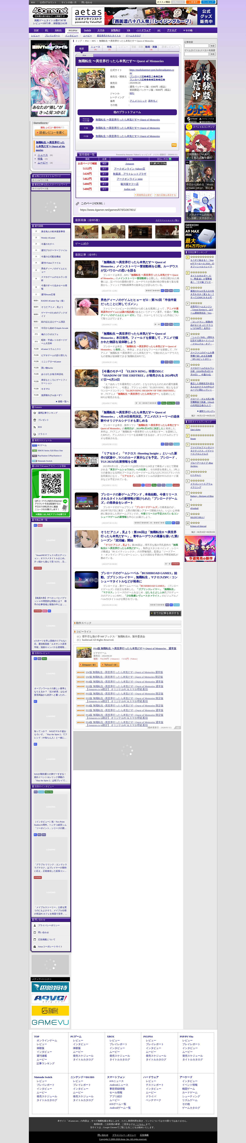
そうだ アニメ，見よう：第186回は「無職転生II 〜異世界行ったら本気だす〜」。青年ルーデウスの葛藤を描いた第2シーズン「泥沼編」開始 (140, 536)
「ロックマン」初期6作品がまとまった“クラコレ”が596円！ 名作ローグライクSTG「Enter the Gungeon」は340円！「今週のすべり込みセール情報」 (202, 325)
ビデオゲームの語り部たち (54, 355)
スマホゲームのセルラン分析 (54, 278)
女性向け (115, 30)
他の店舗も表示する (166, 195)
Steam (193, 438)
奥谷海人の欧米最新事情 (53, 231)
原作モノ (153, 101)
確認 (104, 163)
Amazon (129, 163)
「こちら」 (140, 1124)
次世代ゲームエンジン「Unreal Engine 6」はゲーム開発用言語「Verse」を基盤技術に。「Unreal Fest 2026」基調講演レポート (202, 310)
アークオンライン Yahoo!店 (129, 168)
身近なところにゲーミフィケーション (54, 381)
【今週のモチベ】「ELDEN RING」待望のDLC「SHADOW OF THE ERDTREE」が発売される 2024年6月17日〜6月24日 (139, 375)
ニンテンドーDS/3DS (82, 1077)
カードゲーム (190, 1092)
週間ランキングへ (207, 411)
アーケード (186, 1077)
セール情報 (116, 1092)
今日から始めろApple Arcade (54, 328)
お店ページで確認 (87, 163)
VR (128, 30)
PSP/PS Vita (186, 1036)
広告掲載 (144, 1135)
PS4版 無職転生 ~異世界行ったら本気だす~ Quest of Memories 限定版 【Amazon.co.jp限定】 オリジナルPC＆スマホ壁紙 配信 (124, 716)
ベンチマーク (153, 1100)
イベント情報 (190, 1084)
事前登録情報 (117, 1088)
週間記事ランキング (48, 413)
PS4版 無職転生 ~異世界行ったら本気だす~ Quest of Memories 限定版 (124, 705)
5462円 (87, 178)
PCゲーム (42, 445)
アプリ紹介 (116, 1096)
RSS (33, 2)
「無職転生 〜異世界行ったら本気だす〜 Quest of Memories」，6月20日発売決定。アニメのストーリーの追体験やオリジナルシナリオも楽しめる (140, 416)
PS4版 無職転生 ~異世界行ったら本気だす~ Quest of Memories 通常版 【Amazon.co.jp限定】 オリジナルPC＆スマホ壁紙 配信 (124, 724)
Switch (87, 30)
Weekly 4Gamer (48, 238)
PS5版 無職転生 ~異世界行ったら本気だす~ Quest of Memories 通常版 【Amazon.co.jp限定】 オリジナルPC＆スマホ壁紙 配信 (124, 688)
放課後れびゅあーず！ (52, 395)
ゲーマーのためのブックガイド (54, 314)
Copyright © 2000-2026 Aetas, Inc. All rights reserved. (123, 1139)
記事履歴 (193, 2)
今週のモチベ (47, 244)
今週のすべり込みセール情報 (54, 287)
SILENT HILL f (197, 517)
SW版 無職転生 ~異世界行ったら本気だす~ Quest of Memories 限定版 (124, 676)
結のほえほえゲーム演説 (53, 322)
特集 (40, 158)
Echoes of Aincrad (198, 526)
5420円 (87, 173)
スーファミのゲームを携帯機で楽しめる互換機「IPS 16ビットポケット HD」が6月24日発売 (202, 356)
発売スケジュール (83, 1055)
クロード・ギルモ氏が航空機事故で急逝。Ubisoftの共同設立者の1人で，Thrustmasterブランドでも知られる (202, 402)
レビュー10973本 (42, 23)
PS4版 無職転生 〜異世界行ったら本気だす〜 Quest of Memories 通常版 (134, 648)
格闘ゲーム (188, 1088)
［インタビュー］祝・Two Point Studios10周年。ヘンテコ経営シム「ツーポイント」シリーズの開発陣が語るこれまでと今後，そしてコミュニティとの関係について (50, 825)
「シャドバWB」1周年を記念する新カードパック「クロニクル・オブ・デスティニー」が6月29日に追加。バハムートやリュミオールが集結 (202, 340)
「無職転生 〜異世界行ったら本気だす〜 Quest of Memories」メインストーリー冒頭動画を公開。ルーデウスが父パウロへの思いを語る (139, 266)
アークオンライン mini (130, 178)
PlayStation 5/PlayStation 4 (49, 455)
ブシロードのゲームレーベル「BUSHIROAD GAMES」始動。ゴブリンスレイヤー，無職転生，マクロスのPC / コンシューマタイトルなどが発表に (139, 577)
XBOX (58, 30)
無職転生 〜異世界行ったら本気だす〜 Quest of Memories (128, 119)
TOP (36, 30)
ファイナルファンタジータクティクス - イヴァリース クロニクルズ (202, 450)
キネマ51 (45, 389)
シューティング (191, 1096)
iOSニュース (117, 1081)
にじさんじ (195, 475)
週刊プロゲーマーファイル (54, 250)
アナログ (171, 30)
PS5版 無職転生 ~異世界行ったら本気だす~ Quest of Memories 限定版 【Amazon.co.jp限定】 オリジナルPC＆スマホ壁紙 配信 (124, 700)
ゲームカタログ (133, 36)
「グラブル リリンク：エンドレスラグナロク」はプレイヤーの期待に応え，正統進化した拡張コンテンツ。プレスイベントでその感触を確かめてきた (50, 868)
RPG (132, 93)
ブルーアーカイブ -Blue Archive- (201, 464)
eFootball (194, 508)
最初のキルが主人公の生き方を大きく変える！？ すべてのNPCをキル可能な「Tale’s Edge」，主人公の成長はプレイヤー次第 (202, 294)
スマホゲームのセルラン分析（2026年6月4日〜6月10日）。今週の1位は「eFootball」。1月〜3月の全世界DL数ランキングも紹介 (202, 371)
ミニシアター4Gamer (51, 361)
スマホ (100, 30)
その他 (186, 1104)
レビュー (35, 36)
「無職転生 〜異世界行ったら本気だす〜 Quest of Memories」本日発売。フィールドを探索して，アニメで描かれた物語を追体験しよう (139, 338)
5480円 (87, 183)
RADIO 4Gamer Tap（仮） (53, 301)
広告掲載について (46, 939)
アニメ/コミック (138, 101)
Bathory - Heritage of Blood (202, 498)
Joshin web (129, 189)
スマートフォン (116, 1077)
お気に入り (178, 2)
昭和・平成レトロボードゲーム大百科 (54, 341)
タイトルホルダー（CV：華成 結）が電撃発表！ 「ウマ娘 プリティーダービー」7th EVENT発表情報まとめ (202, 279)
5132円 (87, 168)
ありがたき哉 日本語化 (52, 374)
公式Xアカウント (48, 2)
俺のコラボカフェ (50, 334)
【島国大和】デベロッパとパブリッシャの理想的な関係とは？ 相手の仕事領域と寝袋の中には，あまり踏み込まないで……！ (50, 601)
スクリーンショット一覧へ (167, 220)
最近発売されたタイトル (109, 36)
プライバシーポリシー (49, 925)
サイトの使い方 (69, 2)
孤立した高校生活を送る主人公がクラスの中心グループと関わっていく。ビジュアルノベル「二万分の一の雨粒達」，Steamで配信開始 (202, 387)
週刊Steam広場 (48, 294)
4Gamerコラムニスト (51, 349)
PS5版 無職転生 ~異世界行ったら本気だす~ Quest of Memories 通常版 (124, 710)
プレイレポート (52, 36)
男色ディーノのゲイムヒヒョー (54, 270)
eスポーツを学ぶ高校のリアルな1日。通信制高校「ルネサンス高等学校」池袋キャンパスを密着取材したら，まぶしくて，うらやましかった (50, 644)
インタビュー (71, 36)
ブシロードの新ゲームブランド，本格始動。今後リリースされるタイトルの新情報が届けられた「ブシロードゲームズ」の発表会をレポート (139, 498)
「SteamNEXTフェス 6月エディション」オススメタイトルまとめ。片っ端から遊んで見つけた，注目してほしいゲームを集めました (50, 558)
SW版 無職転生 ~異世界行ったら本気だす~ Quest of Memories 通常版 (124, 672)
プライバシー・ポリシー (124, 1135)
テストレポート (155, 1084)
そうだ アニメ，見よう (52, 307)
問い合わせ (86, 2)
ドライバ (42, 434)
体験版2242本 (60, 23)
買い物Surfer (47, 368)
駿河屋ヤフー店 (130, 184)
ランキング (208, 2)
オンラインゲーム (47, 1040)
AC (159, 30)
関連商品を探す (144, 195)
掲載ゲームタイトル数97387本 (50, 20)
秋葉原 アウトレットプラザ (129, 173)
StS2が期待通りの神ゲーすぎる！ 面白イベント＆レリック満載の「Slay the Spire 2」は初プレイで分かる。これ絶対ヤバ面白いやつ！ (51, 777)
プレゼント (43, 420)
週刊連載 (42, 1055)
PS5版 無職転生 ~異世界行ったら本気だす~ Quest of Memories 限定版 (124, 693)
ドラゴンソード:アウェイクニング (201, 485)
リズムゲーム (190, 1100)
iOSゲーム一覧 (118, 1104)
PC (46, 30)
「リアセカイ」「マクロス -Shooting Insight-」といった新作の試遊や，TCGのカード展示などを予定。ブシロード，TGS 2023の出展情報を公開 (139, 457)
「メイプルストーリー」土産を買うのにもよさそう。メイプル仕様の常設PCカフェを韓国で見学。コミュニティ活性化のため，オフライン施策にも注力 (50, 910)
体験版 (40, 1048)
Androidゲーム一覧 (120, 1107)
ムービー (87, 36)
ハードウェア (144, 30)
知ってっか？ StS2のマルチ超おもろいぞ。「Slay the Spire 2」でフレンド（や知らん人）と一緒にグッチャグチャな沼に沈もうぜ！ (50, 734)
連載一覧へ (63, 401)
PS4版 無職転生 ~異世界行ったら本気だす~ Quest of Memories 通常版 (124, 681)
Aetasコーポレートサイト (50, 946)
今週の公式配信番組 (51, 256)
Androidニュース (119, 1084)
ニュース (43, 154)
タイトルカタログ (83, 1059)
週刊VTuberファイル (51, 263)
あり (104, 168)
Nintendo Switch (45, 461)
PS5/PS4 (73, 30)
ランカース (136, 79)
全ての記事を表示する (166, 613)
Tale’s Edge (195, 429)
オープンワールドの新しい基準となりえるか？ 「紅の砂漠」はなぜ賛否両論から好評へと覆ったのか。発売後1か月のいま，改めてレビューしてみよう (50, 692)
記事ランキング (46, 1063)
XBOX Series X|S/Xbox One (50, 450)
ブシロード (136, 76)
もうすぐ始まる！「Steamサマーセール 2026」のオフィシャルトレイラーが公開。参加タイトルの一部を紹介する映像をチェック (202, 263)
